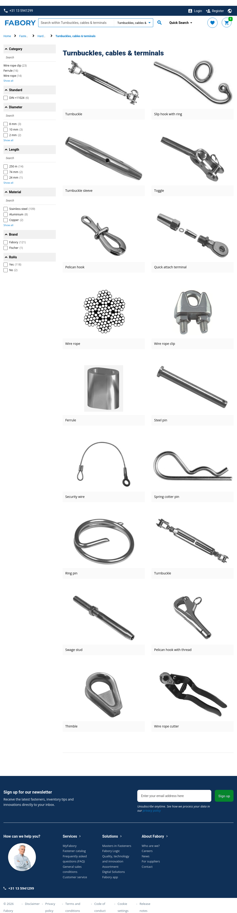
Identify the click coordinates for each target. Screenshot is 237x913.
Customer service (75, 871)
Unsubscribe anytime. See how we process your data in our (173, 802)
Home (7, 30)
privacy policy (152, 805)
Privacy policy (50, 901)
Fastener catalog (74, 845)
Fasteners (25, 30)
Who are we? (150, 840)
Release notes (145, 901)
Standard (15, 84)
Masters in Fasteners (116, 840)
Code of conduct (100, 901)
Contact (147, 861)
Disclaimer (32, 898)
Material (15, 186)
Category (15, 43)
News (145, 850)
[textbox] (76, 17)
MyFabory (70, 840)
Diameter (15, 101)
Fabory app (110, 871)
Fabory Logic (111, 845)
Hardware (43, 30)
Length (14, 144)
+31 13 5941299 (18, 5)
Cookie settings (123, 901)
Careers (147, 845)
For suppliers (151, 855)
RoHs (13, 251)
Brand (13, 229)
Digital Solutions (113, 866)
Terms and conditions (72, 901)
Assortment (110, 861)
